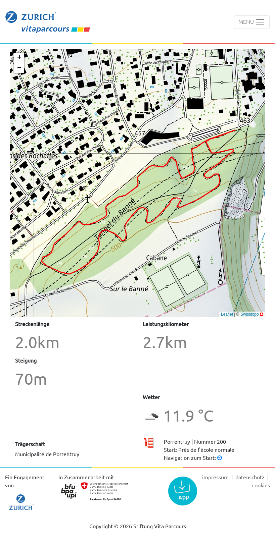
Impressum (216, 477)
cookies (261, 485)
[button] (59, 265)
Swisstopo (249, 314)
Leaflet (227, 314)
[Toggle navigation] (252, 22)
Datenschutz (250, 477)
